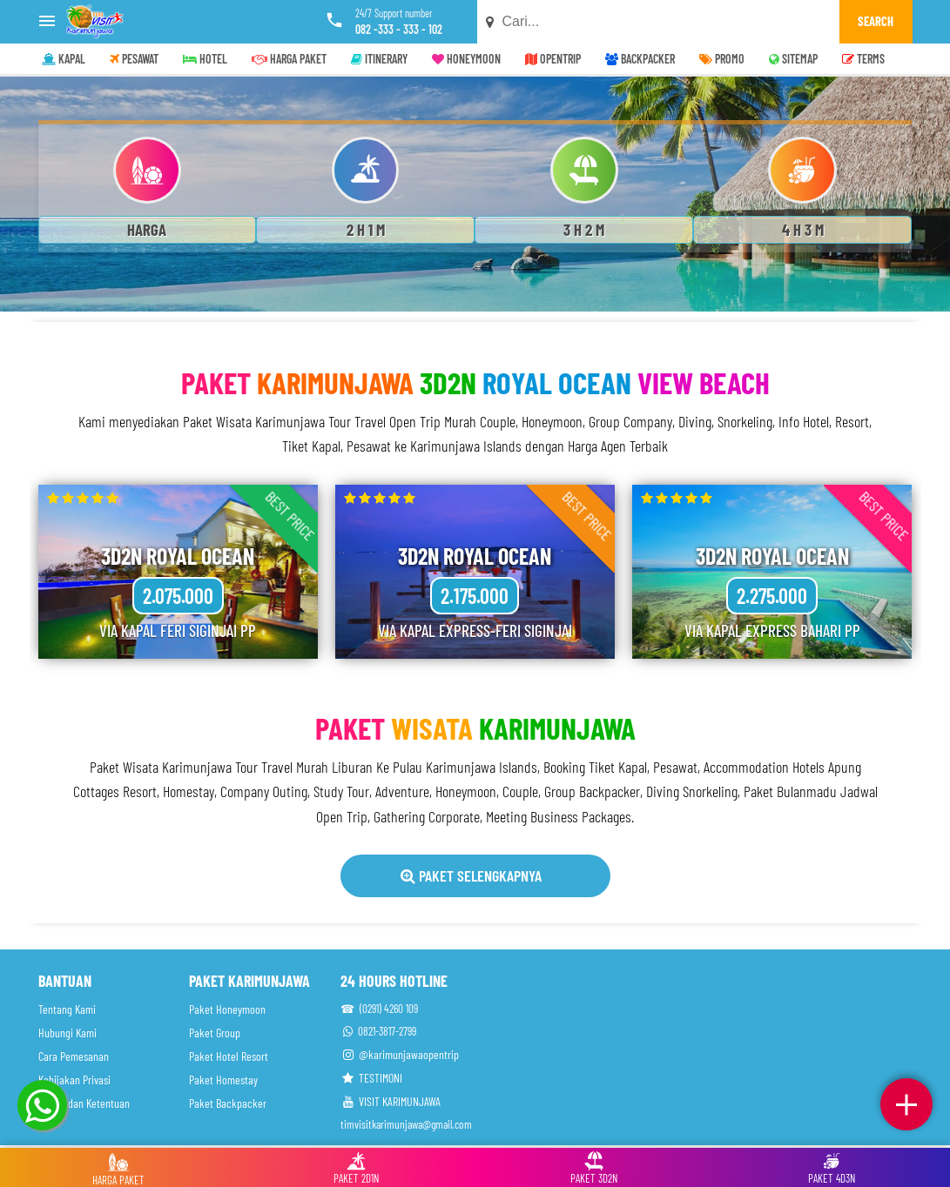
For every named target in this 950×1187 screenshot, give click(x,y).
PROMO (722, 58)
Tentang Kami (67, 1009)
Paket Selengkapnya (471, 875)
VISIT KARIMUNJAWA (390, 1101)
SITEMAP (793, 58)
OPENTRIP (553, 58)
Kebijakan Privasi (74, 1079)
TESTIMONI (371, 1077)
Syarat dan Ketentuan (84, 1103)
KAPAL (63, 58)
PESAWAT (134, 58)
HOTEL (205, 58)
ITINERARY (379, 58)
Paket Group (214, 1032)
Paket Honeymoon (227, 1009)
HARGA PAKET (289, 58)
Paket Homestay (223, 1079)
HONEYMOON (466, 58)
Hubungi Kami (67, 1032)
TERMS (863, 58)
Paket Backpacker (227, 1103)
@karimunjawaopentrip (399, 1054)
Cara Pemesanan (73, 1056)
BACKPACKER (640, 58)
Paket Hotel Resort (228, 1056)
